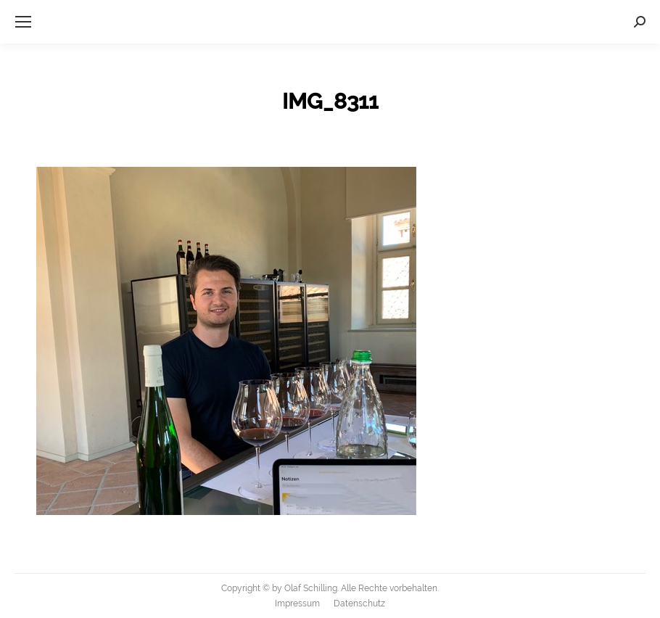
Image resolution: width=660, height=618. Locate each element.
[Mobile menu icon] (23, 21)
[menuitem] (297, 603)
